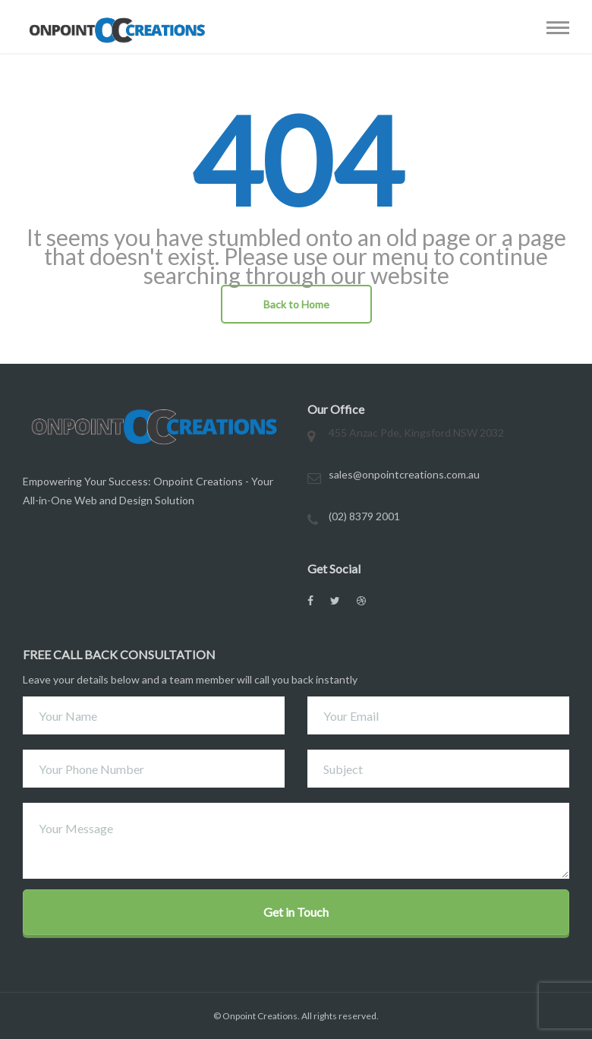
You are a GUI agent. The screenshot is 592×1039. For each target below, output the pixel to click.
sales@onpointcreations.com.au (404, 474)
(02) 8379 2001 (364, 516)
